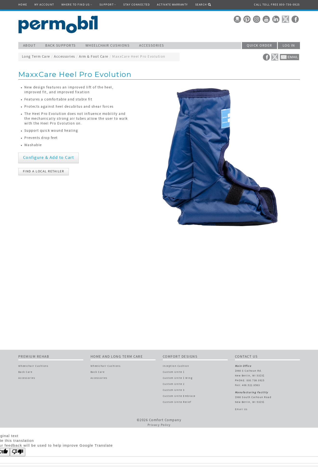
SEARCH (203, 4)
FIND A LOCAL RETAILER (43, 171)
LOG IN (289, 46)
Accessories (64, 57)
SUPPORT (107, 4)
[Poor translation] (17, 452)
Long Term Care (36, 57)
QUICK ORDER (259, 46)
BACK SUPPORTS (60, 46)
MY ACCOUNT (44, 4)
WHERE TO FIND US (76, 4)
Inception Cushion (176, 366)
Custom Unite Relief (177, 402)
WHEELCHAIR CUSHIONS (107, 46)
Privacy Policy (159, 425)
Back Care (25, 372)
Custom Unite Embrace (179, 396)
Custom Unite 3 (174, 390)
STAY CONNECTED (136, 4)
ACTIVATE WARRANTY (172, 4)
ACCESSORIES (151, 46)
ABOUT (29, 46)
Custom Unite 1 (174, 372)
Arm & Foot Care (93, 57)
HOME (22, 4)
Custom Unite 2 (174, 384)
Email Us (241, 409)
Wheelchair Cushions (33, 366)
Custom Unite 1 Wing (178, 378)
